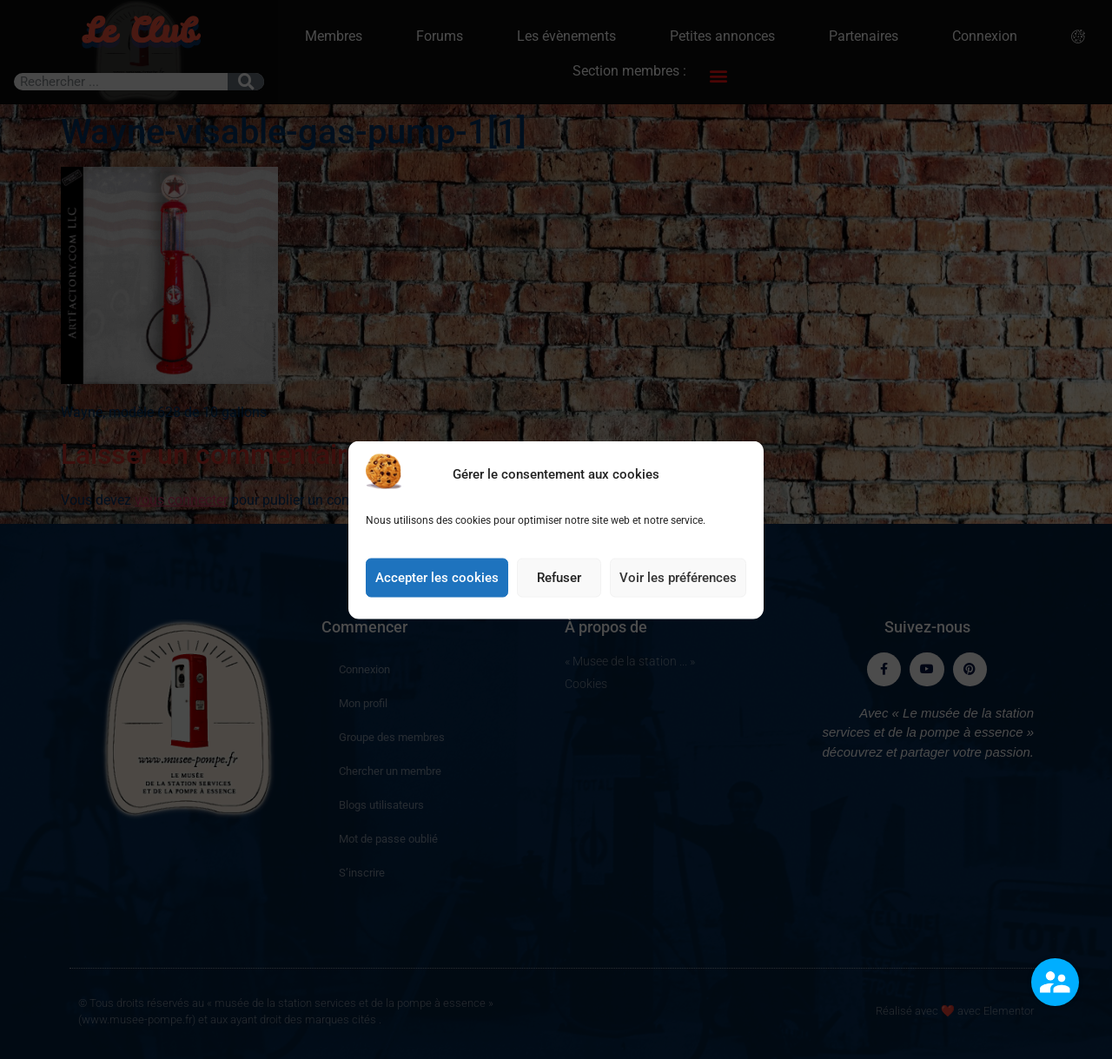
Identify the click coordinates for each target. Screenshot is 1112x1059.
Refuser (559, 581)
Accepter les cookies (437, 581)
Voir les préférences (678, 581)
